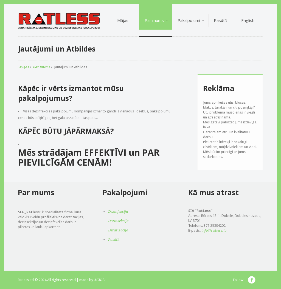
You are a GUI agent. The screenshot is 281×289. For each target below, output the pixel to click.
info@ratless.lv (213, 230)
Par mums (41, 67)
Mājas (24, 67)
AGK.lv (99, 280)
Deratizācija (118, 230)
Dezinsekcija (118, 221)
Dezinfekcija (118, 211)
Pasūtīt (114, 239)
